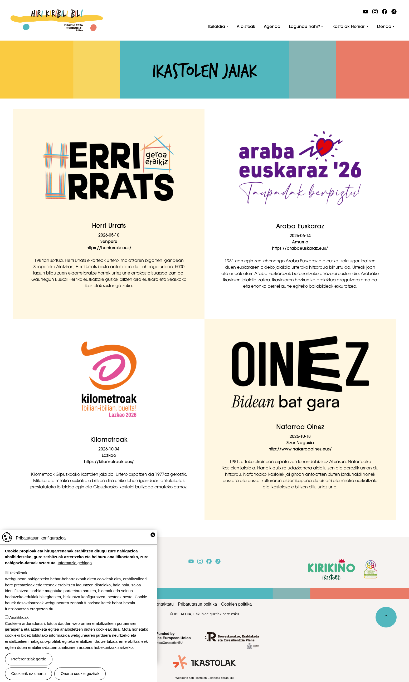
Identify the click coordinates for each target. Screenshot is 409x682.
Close (153, 540)
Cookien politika (236, 604)
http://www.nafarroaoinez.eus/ (300, 449)
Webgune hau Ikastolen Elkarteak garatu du (204, 677)
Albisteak (246, 27)
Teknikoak (18, 578)
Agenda (272, 27)
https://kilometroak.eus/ (109, 462)
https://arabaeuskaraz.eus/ (300, 249)
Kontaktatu (163, 604)
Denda (384, 27)
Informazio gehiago (75, 568)
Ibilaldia (216, 27)
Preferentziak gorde (28, 664)
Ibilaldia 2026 (56, 12)
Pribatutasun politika (197, 604)
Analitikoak (18, 622)
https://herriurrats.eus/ (109, 248)
